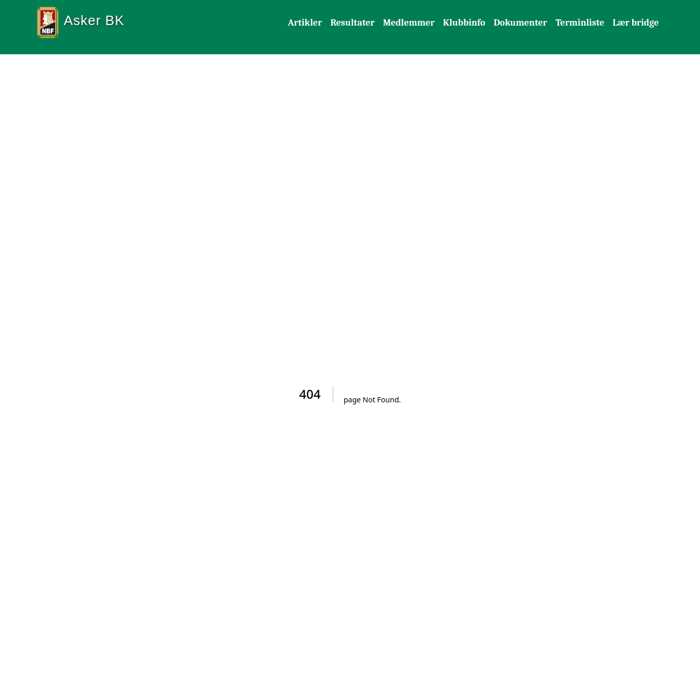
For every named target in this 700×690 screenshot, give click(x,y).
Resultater (352, 22)
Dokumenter (520, 22)
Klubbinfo (464, 22)
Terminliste (580, 22)
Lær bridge (635, 22)
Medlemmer (409, 22)
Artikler (305, 22)
